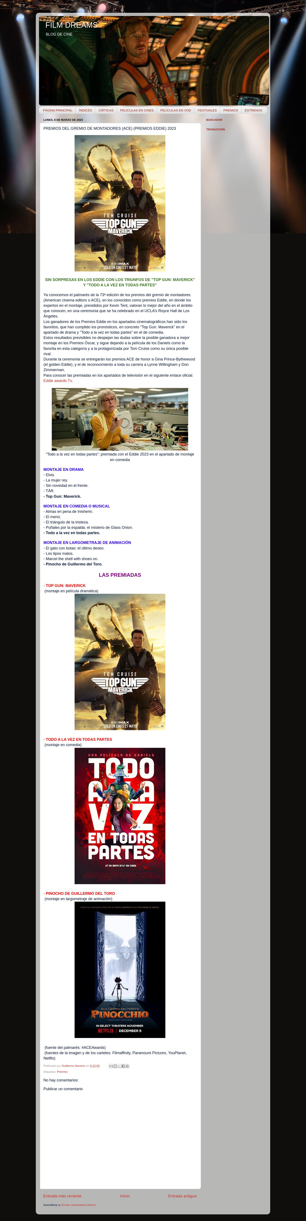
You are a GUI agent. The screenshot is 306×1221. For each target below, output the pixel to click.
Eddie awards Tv (57, 381)
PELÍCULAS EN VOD (175, 110)
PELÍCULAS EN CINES (137, 110)
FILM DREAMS (71, 25)
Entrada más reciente (62, 1196)
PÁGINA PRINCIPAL (57, 110)
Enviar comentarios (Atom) (79, 1205)
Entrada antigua (182, 1196)
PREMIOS (230, 110)
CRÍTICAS (106, 110)
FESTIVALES (207, 110)
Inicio (125, 1196)
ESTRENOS (253, 110)
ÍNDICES (85, 110)
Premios (62, 1071)
